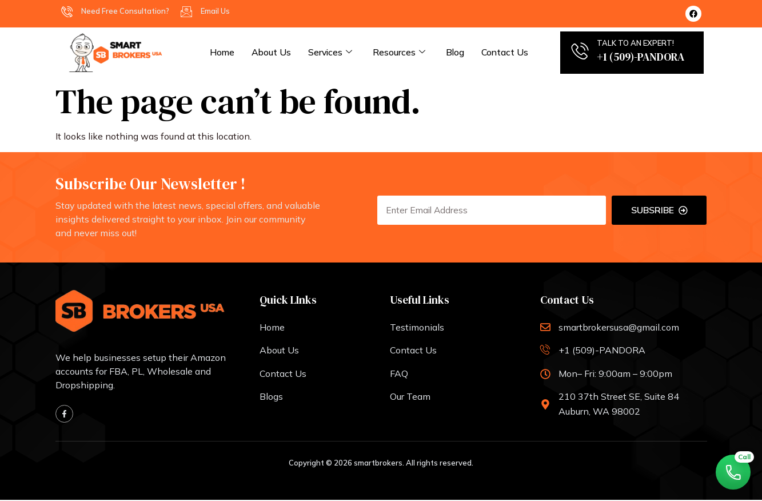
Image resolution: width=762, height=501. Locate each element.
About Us (273, 52)
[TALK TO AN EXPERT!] (579, 50)
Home (223, 52)
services (332, 52)
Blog (458, 52)
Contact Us (509, 52)
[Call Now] (732, 471)
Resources (402, 52)
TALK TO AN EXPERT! (635, 42)
